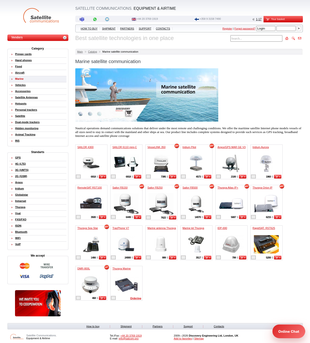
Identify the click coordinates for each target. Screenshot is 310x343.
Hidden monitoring (27, 128)
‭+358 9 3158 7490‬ (210, 18)
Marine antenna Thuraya (161, 228)
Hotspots (21, 103)
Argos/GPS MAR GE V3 (232, 147)
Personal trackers (26, 109)
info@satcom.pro (128, 338)
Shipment (109, 28)
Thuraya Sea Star (87, 228)
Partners (127, 28)
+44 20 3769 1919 (147, 18)
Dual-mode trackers (27, 122)
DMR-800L (83, 268)
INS (17, 140)
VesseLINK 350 (156, 147)
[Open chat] (288, 331)
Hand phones (23, 60)
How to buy (89, 28)
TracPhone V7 (120, 228)
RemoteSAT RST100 (89, 187)
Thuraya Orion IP (263, 187)
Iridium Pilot (189, 147)
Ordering (135, 298)
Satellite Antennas (26, 97)
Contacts (163, 28)
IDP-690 (222, 228)
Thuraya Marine (121, 268)
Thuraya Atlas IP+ (228, 187)
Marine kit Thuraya (193, 228)
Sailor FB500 (190, 187)
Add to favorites (183, 338)
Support (145, 28)
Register (227, 28)
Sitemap (199, 338)
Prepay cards (23, 54)
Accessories (23, 91)
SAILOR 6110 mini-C (124, 147)
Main (80, 51)
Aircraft (20, 72)
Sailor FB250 (155, 187)
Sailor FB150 (120, 187)
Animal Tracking (25, 134)
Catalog (92, 51)
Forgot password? (244, 28)
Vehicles (20, 85)
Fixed (18, 66)
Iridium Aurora (261, 147)
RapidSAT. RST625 (264, 228)
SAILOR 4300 (85, 147)
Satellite (20, 115)
